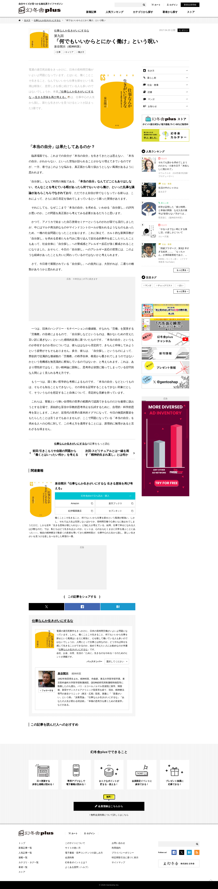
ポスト (183, 30)
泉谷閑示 (63, 673)
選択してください (115, 661)
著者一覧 (23, 867)
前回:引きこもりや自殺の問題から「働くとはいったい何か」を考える (55, 452)
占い (181, 285)
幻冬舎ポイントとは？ (76, 862)
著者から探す (170, 12)
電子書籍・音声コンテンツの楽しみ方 (84, 852)
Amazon (75, 503)
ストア (191, 12)
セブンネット (115, 511)
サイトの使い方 (73, 848)
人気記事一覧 (25, 852)
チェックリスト (165, 285)
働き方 (81, 52)
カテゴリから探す (143, 12)
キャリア (69, 52)
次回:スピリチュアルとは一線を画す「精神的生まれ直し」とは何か (107, 452)
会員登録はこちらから (109, 806)
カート (156, 4)
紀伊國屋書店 (75, 511)
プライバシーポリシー (123, 852)
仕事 (58, 52)
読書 (150, 92)
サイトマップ (118, 862)
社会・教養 (153, 85)
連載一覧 (23, 857)
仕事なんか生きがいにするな (47, 20)
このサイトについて (75, 843)
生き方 (27, 20)
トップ (22, 843)
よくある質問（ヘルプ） (77, 867)
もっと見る (181, 270)
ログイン (172, 4)
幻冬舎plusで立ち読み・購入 (95, 495)
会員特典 (69, 857)
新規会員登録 (190, 4)
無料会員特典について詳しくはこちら (110, 815)
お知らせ (152, 106)
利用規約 (116, 848)
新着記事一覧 (25, 848)
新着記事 (91, 12)
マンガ (151, 99)
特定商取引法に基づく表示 (125, 857)
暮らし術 (151, 78)
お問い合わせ (118, 843)
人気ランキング (114, 12)
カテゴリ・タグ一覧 (29, 862)
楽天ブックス (115, 503)
